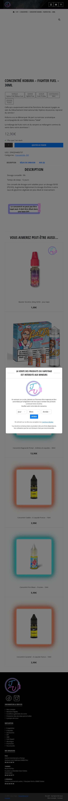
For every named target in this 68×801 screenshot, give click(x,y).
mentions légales (47, 422)
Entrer (34, 416)
